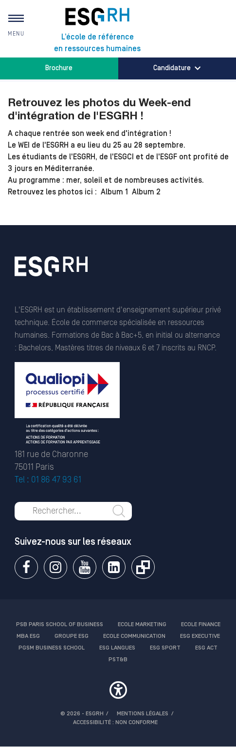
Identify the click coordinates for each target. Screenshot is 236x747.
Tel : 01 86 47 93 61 (48, 480)
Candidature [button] (176, 68)
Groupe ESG (71, 636)
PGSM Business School (51, 648)
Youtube (84, 567)
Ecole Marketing (142, 624)
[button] (118, 691)
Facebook (26, 567)
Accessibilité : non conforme (115, 722)
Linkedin (114, 567)
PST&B (118, 659)
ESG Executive (200, 636)
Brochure (59, 68)
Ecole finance (200, 624)
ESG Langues (117, 648)
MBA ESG (28, 636)
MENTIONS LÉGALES (142, 713)
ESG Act (206, 648)
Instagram (55, 567)
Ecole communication (134, 636)
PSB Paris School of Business (59, 624)
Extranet (143, 567)
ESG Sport (165, 648)
